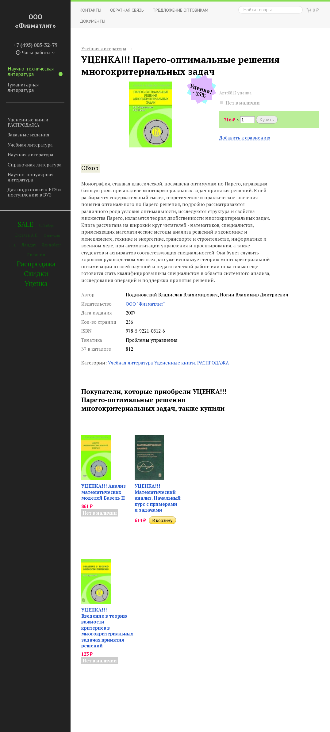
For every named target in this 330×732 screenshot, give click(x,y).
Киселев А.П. (26, 235)
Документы (92, 21)
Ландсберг (51, 245)
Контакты (90, 10)
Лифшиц (36, 254)
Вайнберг (46, 225)
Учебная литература (30, 145)
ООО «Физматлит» (35, 21)
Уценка (36, 283)
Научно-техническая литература (35, 71)
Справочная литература (35, 165)
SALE (25, 224)
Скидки (36, 273)
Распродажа (36, 263)
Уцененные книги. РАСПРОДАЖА (28, 122)
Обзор (89, 168)
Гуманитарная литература (23, 87)
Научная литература (30, 154)
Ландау (28, 245)
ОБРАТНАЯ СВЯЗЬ (127, 10)
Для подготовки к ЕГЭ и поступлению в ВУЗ (34, 192)
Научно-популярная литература (31, 177)
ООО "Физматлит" (145, 304)
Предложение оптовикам (180, 10)
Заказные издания (28, 135)
